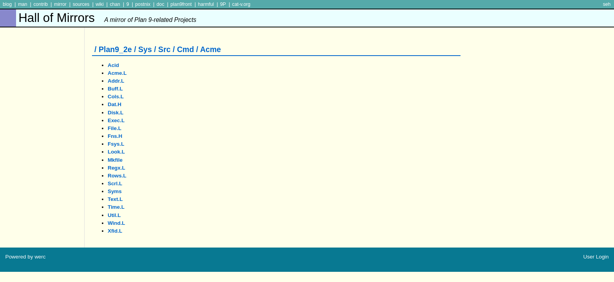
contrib (40, 4)
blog (7, 4)
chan (115, 4)
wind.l (116, 223)
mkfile (115, 160)
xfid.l (115, 231)
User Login (596, 257)
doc (160, 4)
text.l (115, 199)
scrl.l (115, 183)
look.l (116, 152)
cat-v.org (241, 4)
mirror (60, 4)
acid (113, 65)
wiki (99, 4)
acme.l (117, 73)
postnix (142, 4)
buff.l (115, 89)
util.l (114, 215)
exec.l (116, 120)
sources (81, 4)
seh (607, 4)
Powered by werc (25, 257)
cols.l (116, 96)
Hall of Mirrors (107, 18)
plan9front (180, 4)
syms (115, 191)
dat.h (114, 104)
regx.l (116, 168)
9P (223, 4)
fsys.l (116, 144)
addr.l (116, 81)
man (22, 4)
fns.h (115, 136)
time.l (116, 207)
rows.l (117, 176)
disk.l (115, 113)
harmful (206, 4)
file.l (114, 128)
